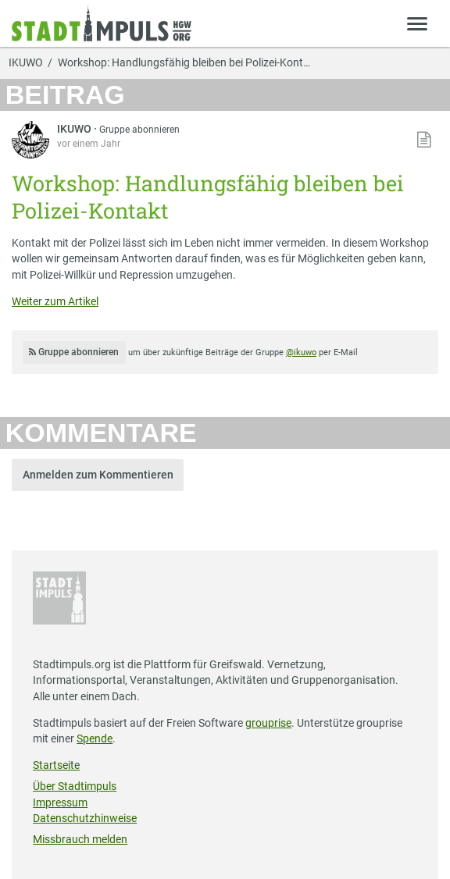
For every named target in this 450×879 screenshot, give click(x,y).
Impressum (60, 802)
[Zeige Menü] (417, 23)
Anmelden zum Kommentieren (98, 474)
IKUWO (26, 63)
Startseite (56, 765)
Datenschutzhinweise (85, 818)
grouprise (268, 723)
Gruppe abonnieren (139, 129)
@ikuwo (301, 352)
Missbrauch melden (80, 839)
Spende (94, 738)
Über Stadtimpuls (74, 786)
